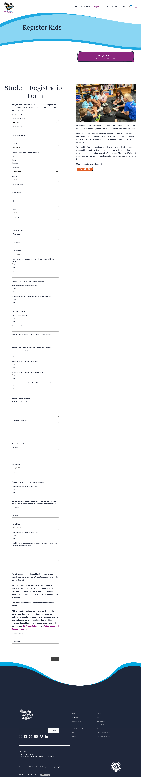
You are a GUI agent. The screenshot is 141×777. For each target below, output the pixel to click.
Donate (114, 7)
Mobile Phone (17, 251)
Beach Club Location (19, 118)
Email (14, 272)
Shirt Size (15, 176)
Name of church (17, 326)
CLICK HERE (85, 169)
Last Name (16, 242)
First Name (16, 234)
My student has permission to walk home (25, 361)
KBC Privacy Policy (29, 626)
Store (106, 7)
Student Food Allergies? (19, 402)
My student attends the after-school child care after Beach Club (32, 383)
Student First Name (18, 127)
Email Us (22, 752)
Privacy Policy (89, 774)
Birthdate (15, 168)
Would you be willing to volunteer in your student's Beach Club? (32, 296)
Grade (14, 143)
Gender (14, 157)
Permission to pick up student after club (25, 286)
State (14, 209)
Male (14, 160)
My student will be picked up (21, 351)
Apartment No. (16, 193)
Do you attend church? (19, 315)
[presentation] (35, 652)
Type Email (16, 642)
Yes (14, 264)
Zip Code (15, 217)
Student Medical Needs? (19, 420)
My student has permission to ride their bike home (28, 372)
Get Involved (85, 7)
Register (97, 7)
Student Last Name (18, 135)
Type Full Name (17, 633)
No (13, 267)
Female (15, 163)
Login (123, 7)
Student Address (18, 184)
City (13, 201)
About (74, 7)
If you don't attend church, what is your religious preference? (31, 334)
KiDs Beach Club (26, 774)
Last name (15, 516)
